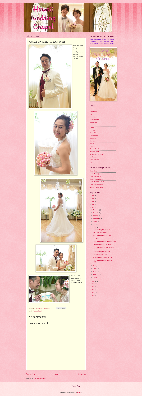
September (96, 218)
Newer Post (30, 374)
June (94, 227)
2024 (93, 198)
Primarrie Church (94, 151)
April (94, 268)
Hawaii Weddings (94, 174)
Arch (91, 109)
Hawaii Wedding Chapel (96, 176)
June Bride (96, 238)
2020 (93, 204)
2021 (93, 201)
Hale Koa (92, 130)
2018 (93, 281)
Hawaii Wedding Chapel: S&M (101, 230)
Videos (91, 162)
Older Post (82, 374)
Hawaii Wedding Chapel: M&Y (101, 251)
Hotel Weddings (94, 135)
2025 (93, 196)
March (95, 271)
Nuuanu (92, 146)
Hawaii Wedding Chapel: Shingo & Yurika (104, 241)
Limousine (92, 141)
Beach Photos (93, 111)
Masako (92, 143)
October (95, 215)
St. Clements (93, 157)
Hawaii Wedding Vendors (96, 184)
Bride (91, 114)
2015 (93, 290)
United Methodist (94, 159)
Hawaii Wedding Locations (97, 181)
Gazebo (92, 127)
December (96, 210)
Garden (92, 125)
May (94, 265)
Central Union (93, 117)
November (96, 213)
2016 (93, 287)
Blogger (79, 392)
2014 (93, 292)
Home (56, 374)
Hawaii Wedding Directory (97, 179)
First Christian (93, 122)
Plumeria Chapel (37, 311)
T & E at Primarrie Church (100, 232)
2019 (93, 207)
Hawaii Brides (93, 171)
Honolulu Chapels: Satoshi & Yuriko (103, 244)
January (95, 277)
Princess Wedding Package (97, 187)
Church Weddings (94, 119)
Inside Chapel (93, 138)
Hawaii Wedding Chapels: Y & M (102, 235)
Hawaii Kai (93, 133)
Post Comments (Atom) (39, 378)
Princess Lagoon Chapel (96, 154)
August (95, 221)
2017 (93, 284)
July (94, 224)
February (95, 274)
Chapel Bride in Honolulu (100, 254)
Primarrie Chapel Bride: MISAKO (102, 257)
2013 (93, 295)
